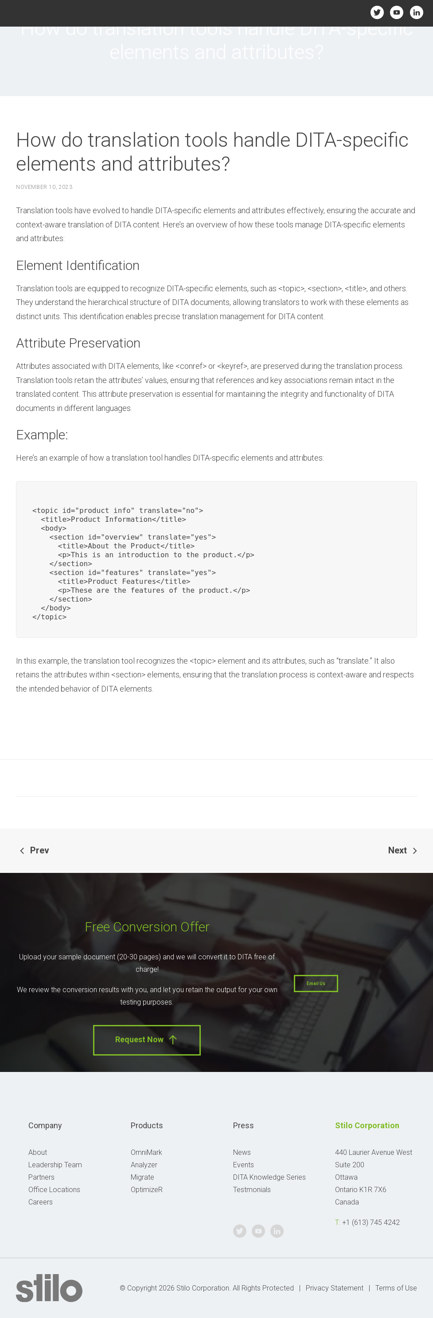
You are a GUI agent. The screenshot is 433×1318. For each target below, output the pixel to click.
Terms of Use (396, 1288)
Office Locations (54, 1189)
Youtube (397, 12)
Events (243, 1165)
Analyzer (144, 1165)
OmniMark (146, 1152)
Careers (40, 1202)
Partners (41, 1177)
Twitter (377, 12)
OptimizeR (147, 1189)
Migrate (142, 1177)
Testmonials (252, 1189)
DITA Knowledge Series (269, 1177)
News (242, 1152)
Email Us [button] (316, 983)
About (37, 1152)
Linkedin (416, 12)
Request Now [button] (147, 1039)
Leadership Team (55, 1165)
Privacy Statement (334, 1288)
